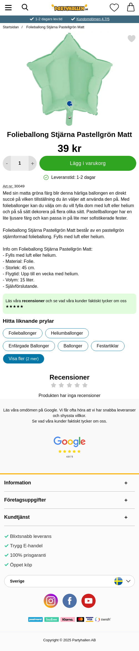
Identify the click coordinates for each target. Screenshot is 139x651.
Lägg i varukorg (88, 163)
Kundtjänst (17, 517)
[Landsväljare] (69, 581)
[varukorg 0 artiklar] (130, 7)
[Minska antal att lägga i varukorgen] (7, 163)
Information (17, 482)
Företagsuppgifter (25, 500)
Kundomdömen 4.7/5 (93, 19)
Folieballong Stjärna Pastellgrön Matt (54, 27)
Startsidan (11, 27)
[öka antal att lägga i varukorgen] (33, 163)
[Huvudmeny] (8, 7)
